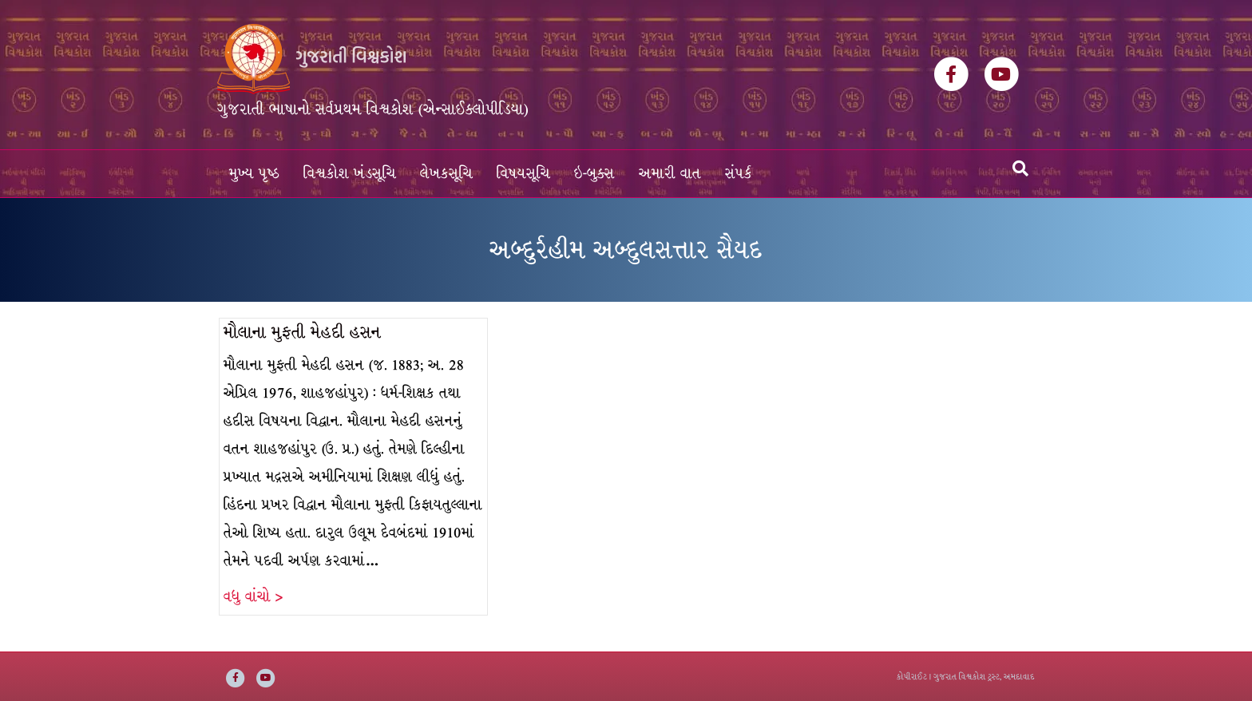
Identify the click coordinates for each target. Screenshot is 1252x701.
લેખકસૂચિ (446, 173)
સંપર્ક (738, 173)
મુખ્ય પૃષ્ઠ (254, 173)
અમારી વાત (670, 173)
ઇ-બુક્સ (594, 173)
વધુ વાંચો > (253, 597)
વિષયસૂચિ (523, 173)
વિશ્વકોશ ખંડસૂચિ (349, 173)
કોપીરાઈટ (912, 677)
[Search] (1020, 168)
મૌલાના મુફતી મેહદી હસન (302, 332)
